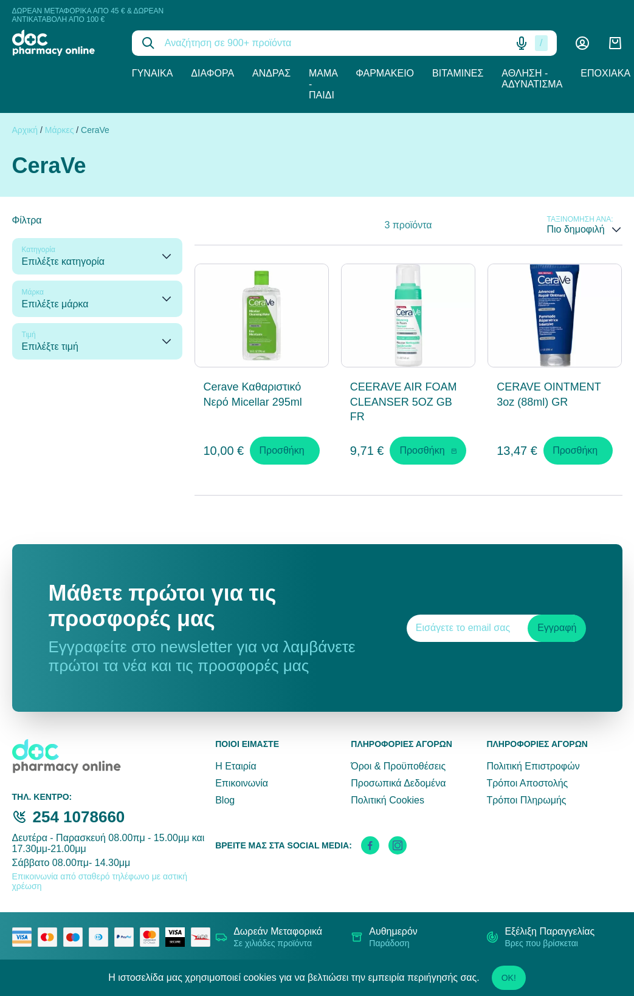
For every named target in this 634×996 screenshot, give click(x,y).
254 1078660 (79, 817)
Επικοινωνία (241, 783)
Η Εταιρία (235, 766)
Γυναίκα (152, 73)
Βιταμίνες (457, 73)
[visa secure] (178, 937)
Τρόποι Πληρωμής (526, 800)
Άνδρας (271, 73)
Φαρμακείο (385, 73)
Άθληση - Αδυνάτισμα (531, 78)
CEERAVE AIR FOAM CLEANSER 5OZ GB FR (403, 402)
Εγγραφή (556, 627)
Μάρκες (59, 130)
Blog (225, 800)
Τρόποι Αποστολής (527, 783)
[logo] (63, 43)
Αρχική (25, 130)
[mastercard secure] (152, 937)
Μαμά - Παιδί (323, 84)
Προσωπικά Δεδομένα (398, 783)
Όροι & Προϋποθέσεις (398, 766)
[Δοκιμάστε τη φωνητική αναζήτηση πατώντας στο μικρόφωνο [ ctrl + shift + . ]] (521, 43)
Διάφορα (212, 73)
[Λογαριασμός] (582, 43)
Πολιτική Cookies (387, 800)
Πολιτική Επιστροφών (532, 766)
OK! (508, 978)
